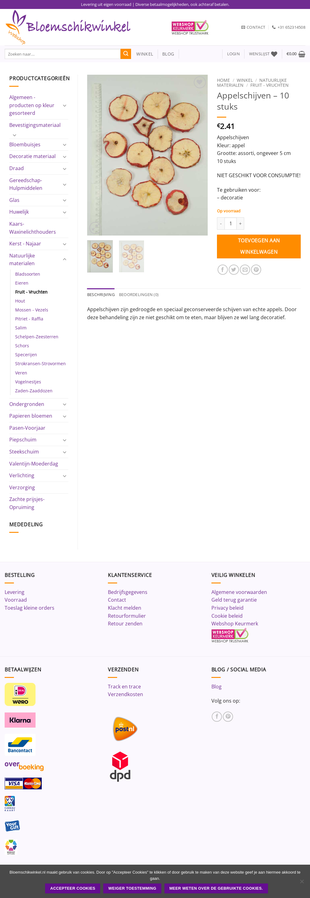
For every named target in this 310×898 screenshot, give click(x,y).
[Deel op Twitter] (234, 270)
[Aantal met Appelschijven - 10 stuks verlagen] (220, 223)
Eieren (21, 283)
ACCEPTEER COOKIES (72, 888)
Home (223, 80)
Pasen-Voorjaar (27, 427)
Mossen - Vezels (31, 310)
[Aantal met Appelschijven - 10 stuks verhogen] (240, 223)
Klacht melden (124, 607)
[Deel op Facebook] (223, 270)
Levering (14, 592)
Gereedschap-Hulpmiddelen (25, 184)
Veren (21, 373)
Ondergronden (26, 404)
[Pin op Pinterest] (256, 270)
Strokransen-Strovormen (40, 363)
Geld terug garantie (234, 599)
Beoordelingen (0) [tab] (139, 294)
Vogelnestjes (28, 382)
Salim (21, 328)
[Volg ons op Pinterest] (228, 717)
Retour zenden (125, 623)
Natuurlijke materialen (22, 259)
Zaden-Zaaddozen (34, 391)
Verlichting (21, 475)
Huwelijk (19, 211)
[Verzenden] (126, 54)
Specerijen (26, 354)
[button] (233, 54)
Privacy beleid (227, 607)
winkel (142, 54)
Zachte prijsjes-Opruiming (27, 503)
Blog (216, 686)
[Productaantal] (230, 223)
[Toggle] (64, 105)
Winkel (245, 80)
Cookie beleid (227, 615)
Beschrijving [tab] (101, 294)
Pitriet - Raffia (29, 319)
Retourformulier (127, 615)
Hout (20, 301)
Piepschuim (22, 439)
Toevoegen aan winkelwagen (259, 246)
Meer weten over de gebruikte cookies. (216, 888)
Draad (16, 168)
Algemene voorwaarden (239, 592)
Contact (117, 599)
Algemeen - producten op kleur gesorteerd (31, 105)
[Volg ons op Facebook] (217, 717)
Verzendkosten (125, 694)
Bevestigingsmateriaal (35, 125)
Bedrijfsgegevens (127, 592)
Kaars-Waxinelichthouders (32, 227)
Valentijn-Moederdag (33, 463)
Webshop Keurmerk (234, 623)
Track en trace (124, 686)
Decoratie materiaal (32, 156)
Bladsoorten (27, 274)
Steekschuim (24, 451)
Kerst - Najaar (25, 243)
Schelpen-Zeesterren (36, 337)
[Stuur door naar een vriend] (245, 270)
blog (168, 54)
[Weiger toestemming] (301, 883)
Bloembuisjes (24, 144)
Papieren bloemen (30, 415)
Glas (14, 200)
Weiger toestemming (132, 888)
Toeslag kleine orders (29, 607)
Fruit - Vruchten (31, 292)
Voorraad (16, 599)
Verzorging (22, 487)
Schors (22, 346)
